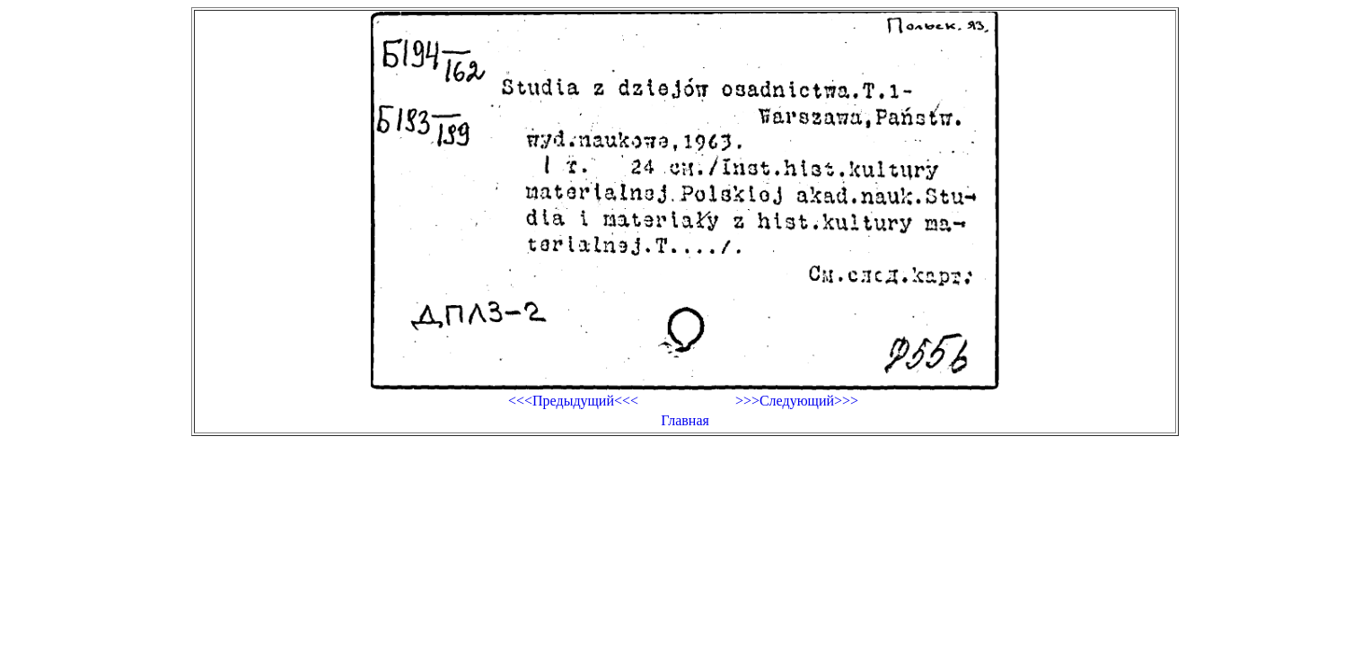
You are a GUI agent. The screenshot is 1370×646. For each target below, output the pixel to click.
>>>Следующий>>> (796, 400)
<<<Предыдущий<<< (573, 400)
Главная (685, 420)
